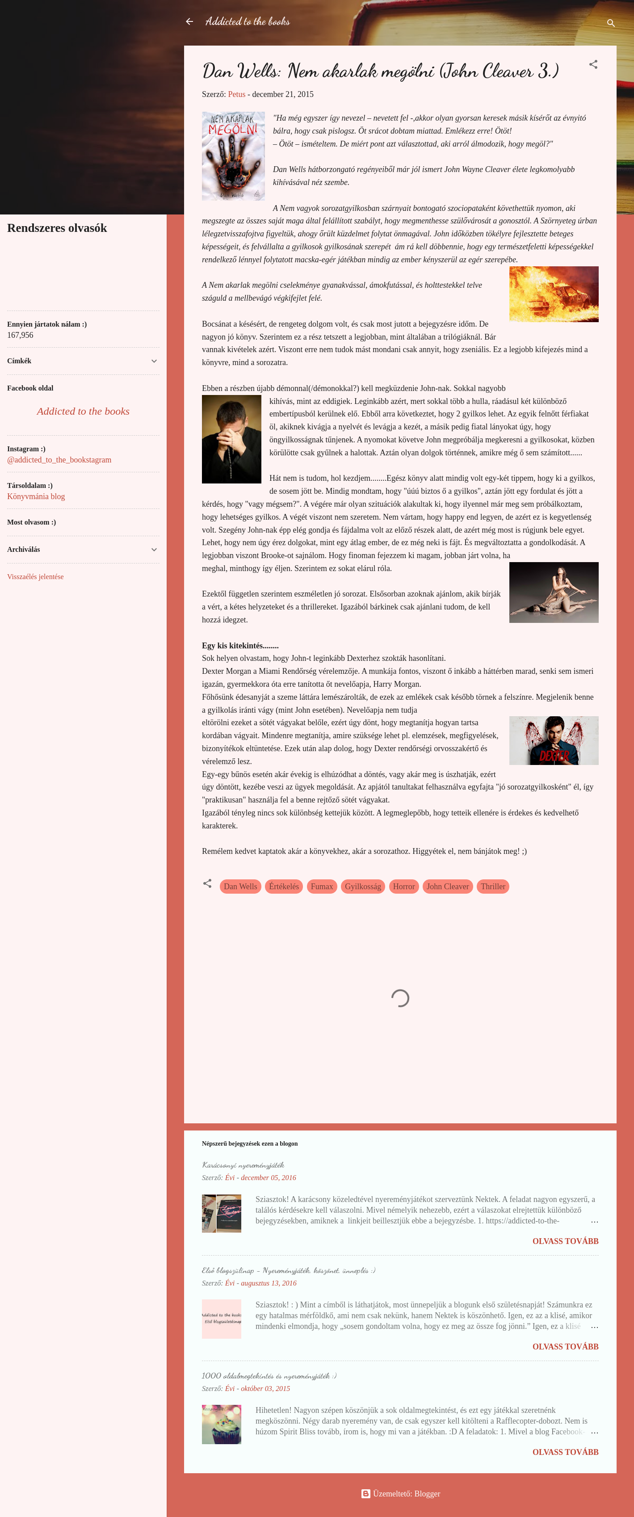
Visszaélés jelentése (35, 576)
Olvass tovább (566, 1241)
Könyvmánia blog (36, 496)
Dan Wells (240, 886)
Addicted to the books (248, 21)
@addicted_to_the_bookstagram (59, 459)
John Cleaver (448, 886)
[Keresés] (611, 24)
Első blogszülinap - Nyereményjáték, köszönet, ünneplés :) (288, 1270)
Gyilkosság (363, 886)
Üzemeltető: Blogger (401, 1493)
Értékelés (284, 886)
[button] (593, 65)
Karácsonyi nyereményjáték (243, 1164)
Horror (404, 886)
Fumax (322, 886)
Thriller (493, 886)
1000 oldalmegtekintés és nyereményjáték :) (269, 1375)
